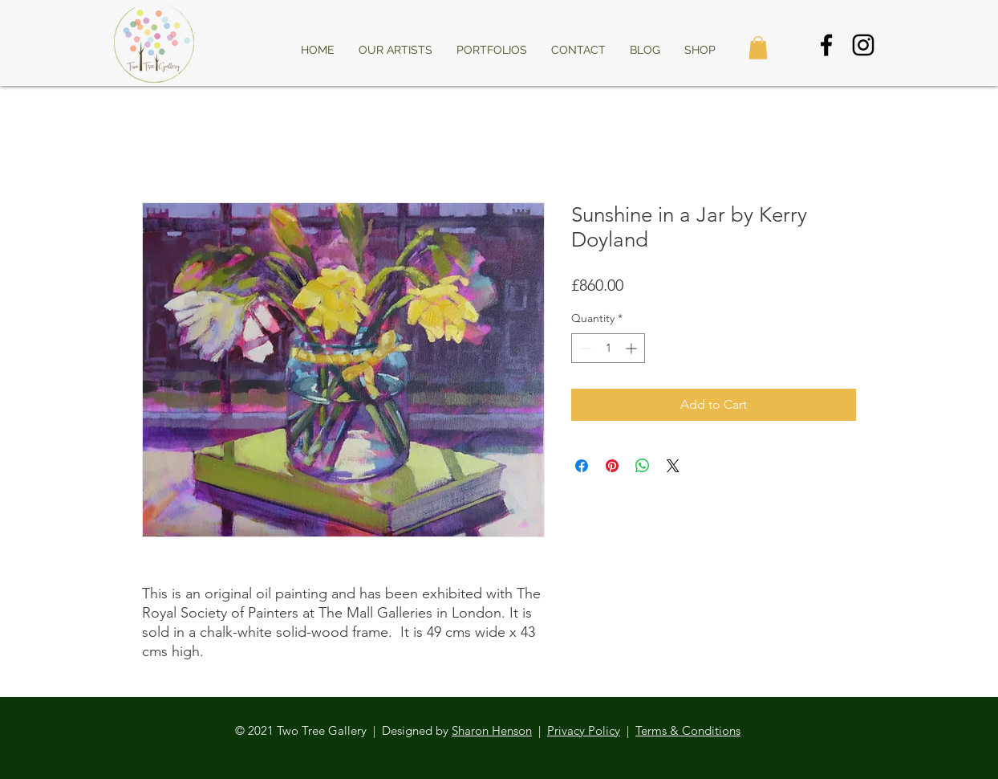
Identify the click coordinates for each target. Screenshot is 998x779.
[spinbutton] (608, 348)
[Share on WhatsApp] (642, 465)
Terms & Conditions (687, 730)
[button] (758, 47)
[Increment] (633, 348)
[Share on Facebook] (581, 465)
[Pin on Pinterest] (612, 465)
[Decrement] (584, 348)
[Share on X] (673, 465)
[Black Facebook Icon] (826, 45)
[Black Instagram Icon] (863, 45)
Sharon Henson (492, 730)
